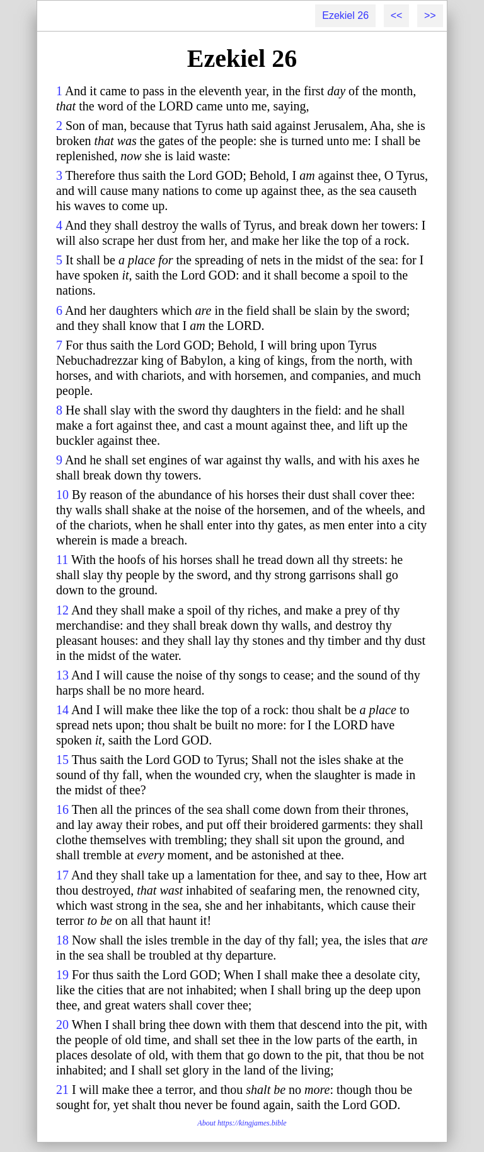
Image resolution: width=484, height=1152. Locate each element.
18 (62, 940)
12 (62, 610)
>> (430, 15)
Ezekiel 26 (345, 15)
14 (62, 710)
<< (397, 15)
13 (62, 675)
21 (62, 1089)
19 (62, 975)
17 (62, 875)
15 (62, 760)
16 (62, 809)
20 (62, 1025)
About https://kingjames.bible (241, 1123)
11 (62, 560)
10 (62, 495)
